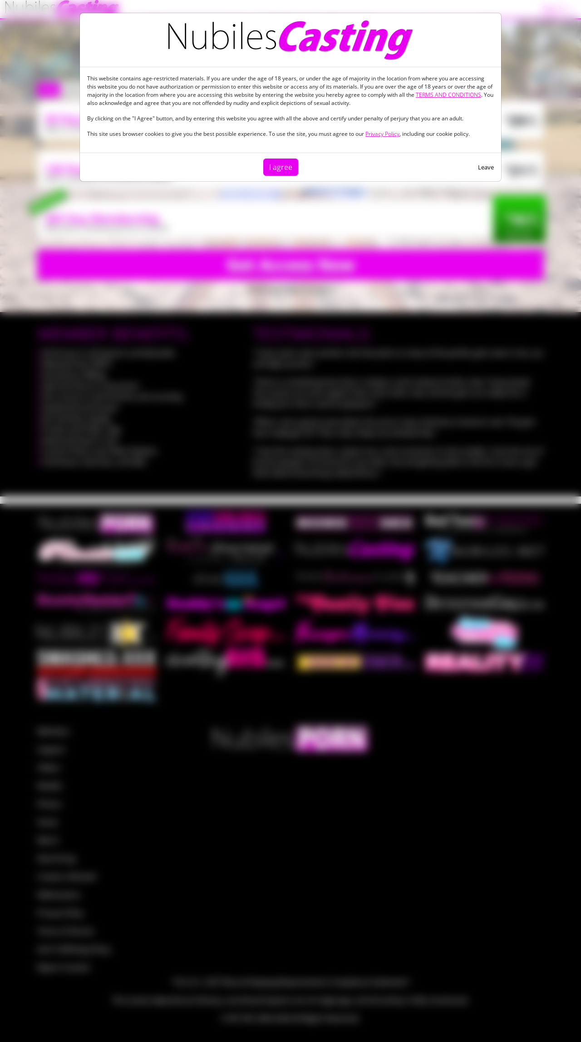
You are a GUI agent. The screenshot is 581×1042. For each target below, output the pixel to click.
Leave (486, 167)
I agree (280, 167)
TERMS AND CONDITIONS (448, 95)
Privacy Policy (382, 134)
